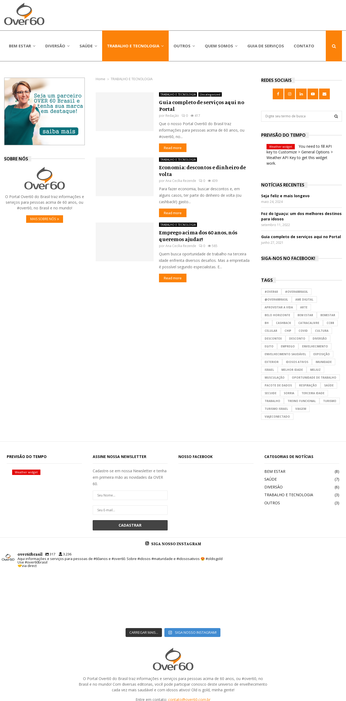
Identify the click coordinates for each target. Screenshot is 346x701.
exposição (321, 354)
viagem (300, 409)
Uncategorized (210, 94)
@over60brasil (276, 299)
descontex (273, 338)
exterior (272, 362)
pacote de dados (278, 385)
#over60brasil (296, 292)
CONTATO (304, 45)
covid (303, 331)
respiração (308, 385)
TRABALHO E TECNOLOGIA (133, 45)
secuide (270, 393)
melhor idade (292, 370)
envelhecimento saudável (285, 354)
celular (271, 331)
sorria (289, 393)
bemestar (327, 315)
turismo (329, 401)
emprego (288, 346)
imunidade (324, 362)
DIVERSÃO (55, 45)
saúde (329, 385)
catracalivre (308, 323)
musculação (275, 377)
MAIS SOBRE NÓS (44, 219)
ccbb (330, 323)
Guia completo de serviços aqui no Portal (301, 236)
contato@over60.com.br (189, 656)
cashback (283, 323)
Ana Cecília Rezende (180, 180)
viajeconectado (277, 416)
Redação (172, 115)
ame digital (304, 299)
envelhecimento (315, 346)
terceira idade (313, 393)
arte (303, 307)
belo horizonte (277, 315)
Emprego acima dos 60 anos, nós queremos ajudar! (198, 235)
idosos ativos (297, 362)
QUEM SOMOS (219, 45)
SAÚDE (86, 45)
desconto (297, 338)
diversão (320, 338)
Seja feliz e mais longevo (285, 195)
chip (288, 331)
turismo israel (276, 409)
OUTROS (182, 45)
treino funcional (302, 401)
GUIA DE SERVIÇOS (265, 45)
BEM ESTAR (20, 45)
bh (267, 323)
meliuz (315, 370)
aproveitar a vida (279, 307)
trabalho (272, 401)
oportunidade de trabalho (314, 377)
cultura (321, 331)
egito (269, 346)
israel (269, 370)
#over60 (271, 292)
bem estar (305, 315)
